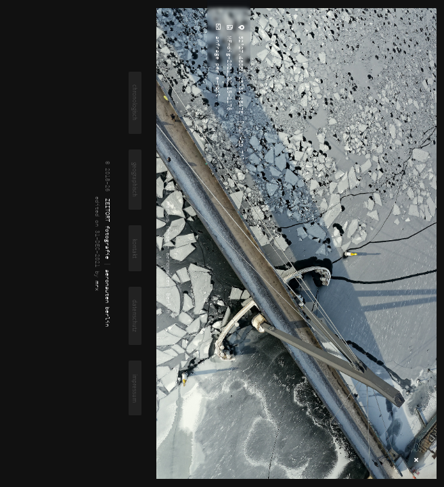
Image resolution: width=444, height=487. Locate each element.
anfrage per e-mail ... (218, 71)
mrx (98, 286)
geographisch (135, 179)
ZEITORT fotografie (108, 228)
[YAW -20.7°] (241, 138)
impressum (135, 388)
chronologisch (135, 102)
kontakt (135, 248)
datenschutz (135, 316)
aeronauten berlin (108, 298)
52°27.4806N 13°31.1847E (241, 73)
